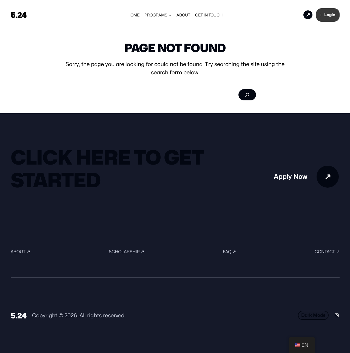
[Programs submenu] (170, 14)
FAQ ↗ (229, 251)
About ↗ (21, 251)
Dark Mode (312, 315)
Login (327, 14)
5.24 (19, 15)
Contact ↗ (327, 251)
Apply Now (290, 14)
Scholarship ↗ (126, 251)
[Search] (247, 94)
